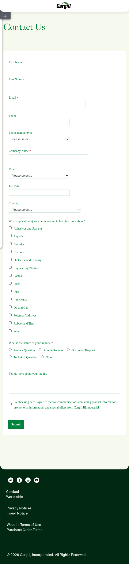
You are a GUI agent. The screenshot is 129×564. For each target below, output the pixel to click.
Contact (12, 491)
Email (12, 97)
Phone (12, 115)
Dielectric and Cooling (27, 260)
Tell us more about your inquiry (28, 373)
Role (12, 169)
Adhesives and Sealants (28, 228)
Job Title (14, 186)
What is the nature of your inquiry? (30, 343)
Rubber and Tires (24, 323)
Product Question (24, 350)
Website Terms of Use (24, 524)
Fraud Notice (17, 513)
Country (14, 203)
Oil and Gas (21, 307)
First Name (15, 62)
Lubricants (20, 299)
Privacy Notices (19, 508)
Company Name (19, 151)
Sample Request (53, 350)
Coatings (19, 252)
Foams (18, 276)
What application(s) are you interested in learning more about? (47, 221)
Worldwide (14, 496)
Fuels (17, 284)
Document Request (83, 350)
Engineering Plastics (26, 268)
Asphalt (18, 236)
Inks (16, 291)
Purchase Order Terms (24, 529)
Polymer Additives (25, 315)
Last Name (15, 79)
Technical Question (25, 357)
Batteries (19, 244)
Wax (16, 331)
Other (49, 357)
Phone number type (21, 132)
